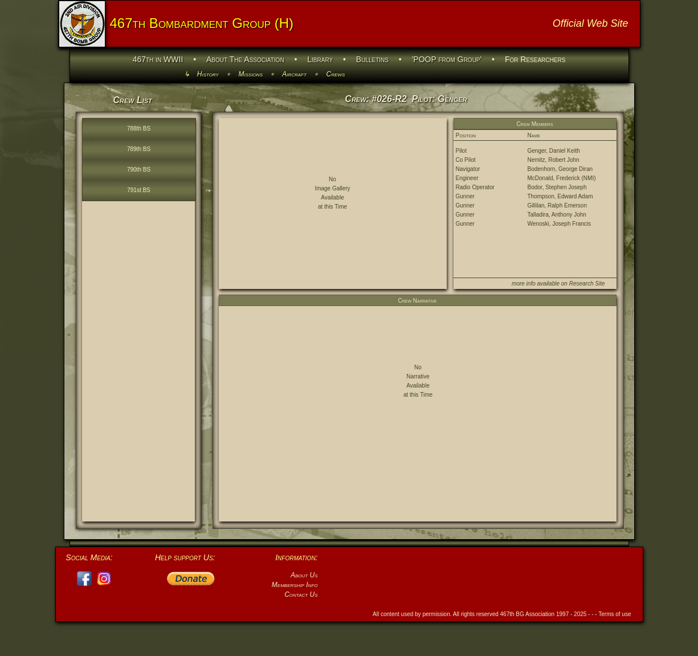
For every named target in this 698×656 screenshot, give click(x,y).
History (208, 74)
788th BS (138, 128)
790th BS (138, 169)
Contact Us (300, 594)
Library (320, 59)
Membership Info (295, 585)
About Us (304, 575)
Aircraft (294, 74)
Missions (251, 74)
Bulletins (372, 59)
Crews (335, 74)
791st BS (138, 190)
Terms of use (614, 614)
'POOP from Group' (447, 59)
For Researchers (535, 59)
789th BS (138, 149)
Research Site (587, 283)
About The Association (245, 59)
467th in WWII (158, 59)
